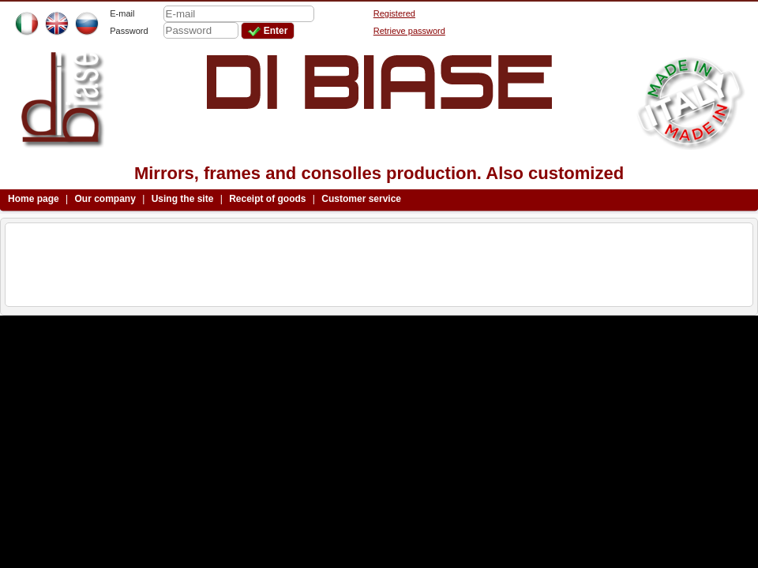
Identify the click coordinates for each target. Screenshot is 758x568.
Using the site (183, 198)
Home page (33, 198)
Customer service (361, 198)
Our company (105, 198)
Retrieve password (409, 31)
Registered (394, 13)
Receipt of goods (267, 198)
